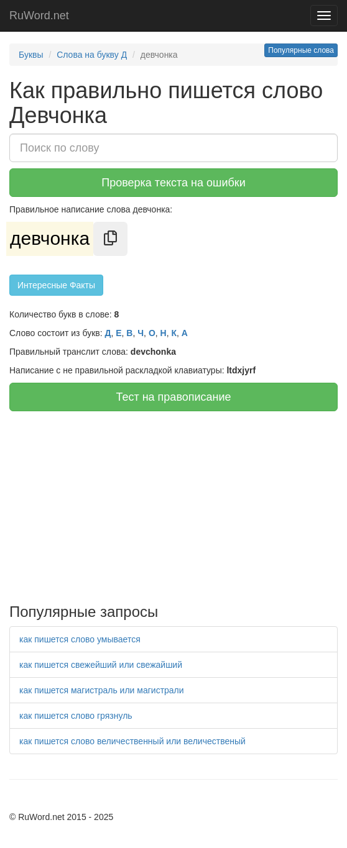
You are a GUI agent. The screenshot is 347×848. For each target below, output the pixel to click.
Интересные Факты (56, 285)
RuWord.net (39, 15)
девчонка (50, 238)
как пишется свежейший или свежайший (100, 665)
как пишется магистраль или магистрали (101, 690)
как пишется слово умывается (80, 639)
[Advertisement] (173, 504)
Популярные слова (301, 50)
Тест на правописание (173, 397)
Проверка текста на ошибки (173, 182)
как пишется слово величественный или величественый (132, 741)
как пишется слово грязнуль (75, 716)
